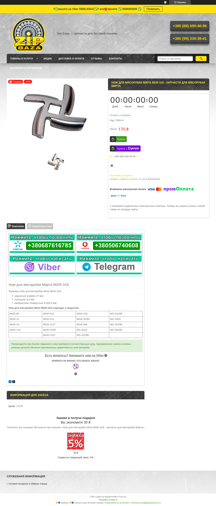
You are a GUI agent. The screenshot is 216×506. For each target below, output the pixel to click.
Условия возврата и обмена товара (27, 483)
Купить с (128, 148)
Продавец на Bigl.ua (108, 500)
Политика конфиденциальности (146, 503)
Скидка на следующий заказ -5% (76, 457)
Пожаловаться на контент (117, 503)
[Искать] (201, 58)
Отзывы (96, 58)
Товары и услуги (21, 58)
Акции (48, 58)
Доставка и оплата (71, 58)
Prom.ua (122, 497)
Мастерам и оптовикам (26, 68)
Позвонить (153, 9)
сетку (92, 344)
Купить (121, 139)
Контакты (115, 58)
